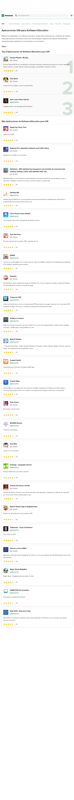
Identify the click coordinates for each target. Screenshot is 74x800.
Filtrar (5, 47)
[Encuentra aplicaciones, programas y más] (41, 15)
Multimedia (58, 24)
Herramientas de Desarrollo (40, 24)
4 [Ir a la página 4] (19, 631)
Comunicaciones (26, 24)
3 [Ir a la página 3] (14, 631)
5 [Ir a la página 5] (25, 631)
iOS (4, 24)
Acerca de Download (33, 796)
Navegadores (66, 24)
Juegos (51, 24)
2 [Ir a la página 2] (9, 631)
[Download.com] (7, 15)
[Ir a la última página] (67, 631)
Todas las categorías (14, 24)
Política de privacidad (56, 796)
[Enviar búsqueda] (16, 15)
